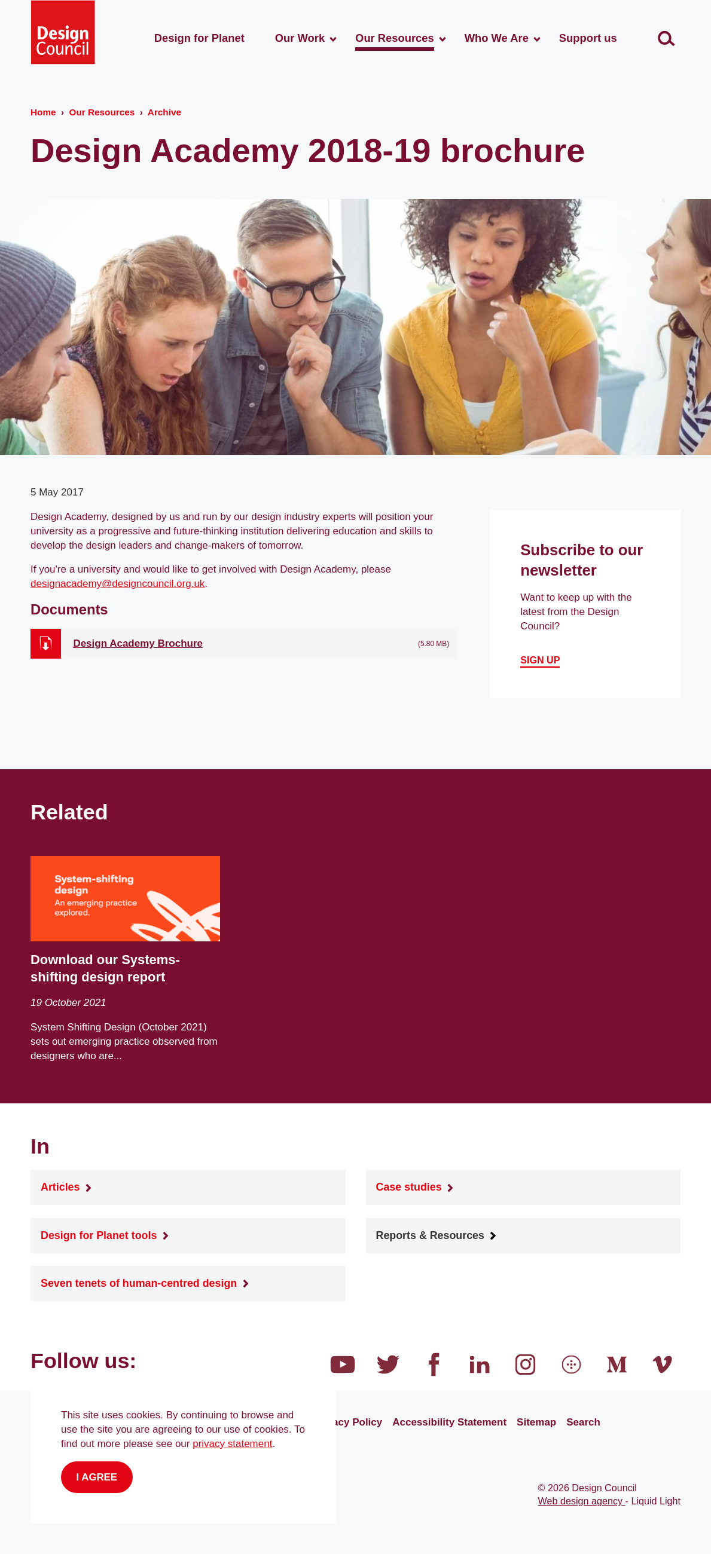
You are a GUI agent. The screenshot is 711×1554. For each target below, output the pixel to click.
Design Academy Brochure (138, 643)
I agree (97, 1477)
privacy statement (232, 1443)
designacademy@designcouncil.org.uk (117, 583)
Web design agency (581, 1500)
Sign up (540, 660)
